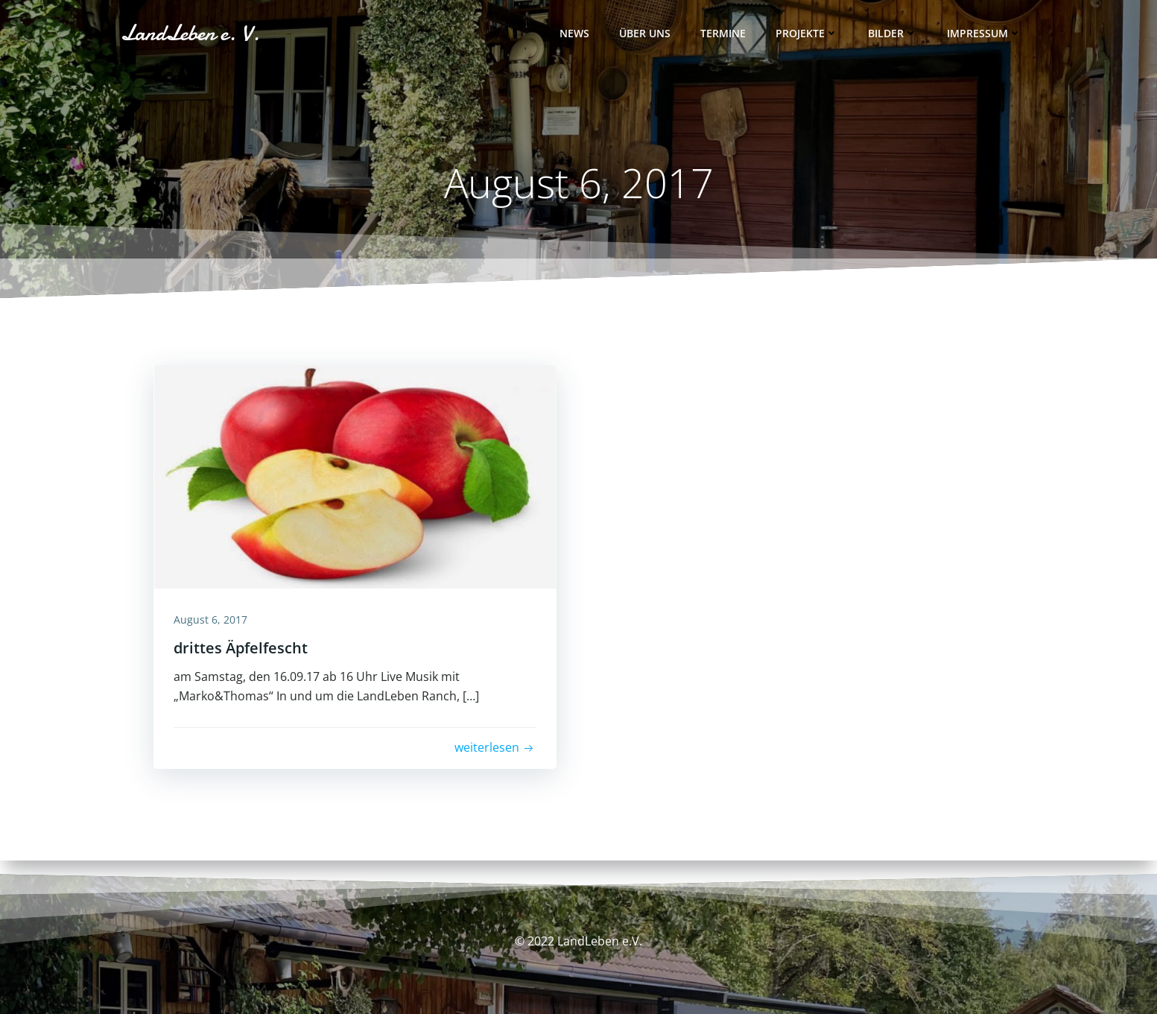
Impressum (985, 34)
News (576, 34)
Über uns (646, 34)
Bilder (894, 34)
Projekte (808, 34)
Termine (724, 34)
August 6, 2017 (213, 620)
